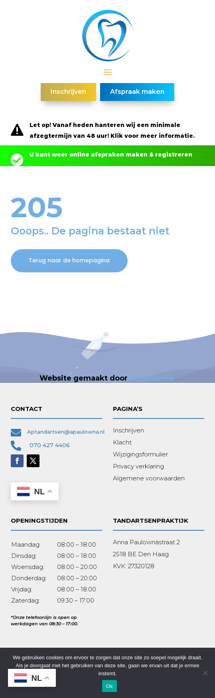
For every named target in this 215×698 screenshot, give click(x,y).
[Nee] (205, 673)
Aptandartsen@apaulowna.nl (66, 431)
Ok (109, 686)
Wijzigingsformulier (140, 454)
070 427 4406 (50, 445)
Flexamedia (152, 378)
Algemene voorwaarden (149, 478)
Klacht (122, 442)
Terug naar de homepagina (69, 260)
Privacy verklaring (138, 466)
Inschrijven (128, 430)
